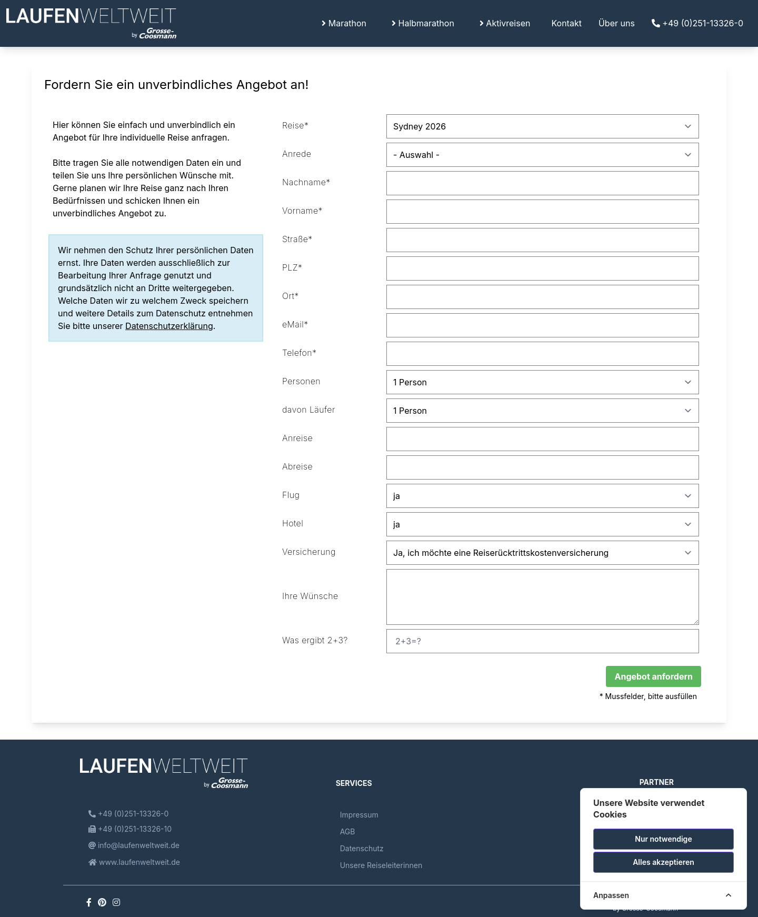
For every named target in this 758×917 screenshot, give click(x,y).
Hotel (292, 523)
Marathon (344, 23)
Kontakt (566, 23)
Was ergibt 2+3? (315, 640)
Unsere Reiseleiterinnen (381, 865)
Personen (301, 381)
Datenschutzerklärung (169, 326)
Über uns (617, 23)
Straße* (297, 239)
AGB (347, 831)
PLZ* (292, 267)
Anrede (296, 153)
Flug (291, 495)
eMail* (295, 324)
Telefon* (299, 352)
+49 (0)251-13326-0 (697, 23)
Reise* (295, 125)
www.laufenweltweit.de (134, 862)
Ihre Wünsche (310, 596)
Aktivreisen (505, 23)
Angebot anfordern (653, 676)
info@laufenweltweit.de (133, 845)
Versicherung (309, 551)
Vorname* (302, 210)
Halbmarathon (423, 23)
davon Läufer (308, 409)
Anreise (297, 438)
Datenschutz (362, 848)
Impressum (359, 814)
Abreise (297, 466)
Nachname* (306, 182)
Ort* (290, 296)
